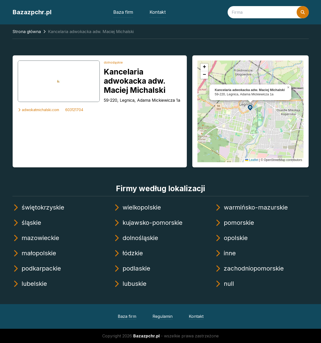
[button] (250, 107)
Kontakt (157, 12)
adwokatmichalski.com (38, 110)
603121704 (74, 110)
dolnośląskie (113, 62)
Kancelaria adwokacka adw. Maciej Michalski (134, 81)
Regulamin (163, 316)
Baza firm (123, 12)
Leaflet (251, 160)
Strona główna (26, 31)
